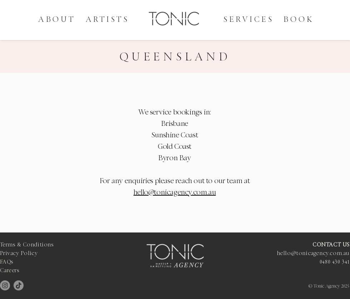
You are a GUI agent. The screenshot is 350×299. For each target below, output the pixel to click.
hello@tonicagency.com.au (175, 192)
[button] (107, 20)
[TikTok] (19, 285)
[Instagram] (5, 285)
